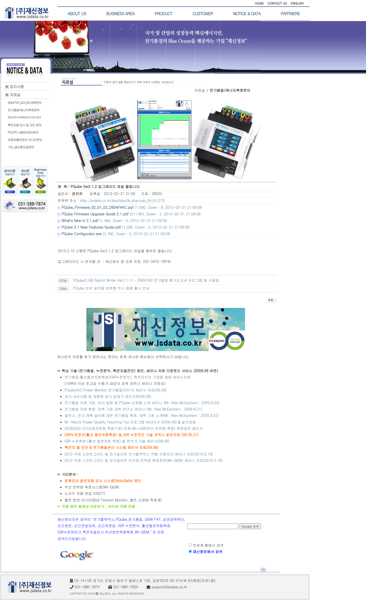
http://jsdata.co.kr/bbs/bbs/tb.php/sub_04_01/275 (122, 200)
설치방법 (189, 421)
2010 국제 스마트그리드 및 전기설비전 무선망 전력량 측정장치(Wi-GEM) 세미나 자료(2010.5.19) (144, 460)
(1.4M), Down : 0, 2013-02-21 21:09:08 (114, 220)
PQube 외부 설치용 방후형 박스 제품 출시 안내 (111, 288)
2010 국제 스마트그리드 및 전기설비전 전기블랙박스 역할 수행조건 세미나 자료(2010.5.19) (139, 453)
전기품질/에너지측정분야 (23, 110)
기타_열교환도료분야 (21, 147)
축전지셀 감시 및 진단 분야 (24, 125)
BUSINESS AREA (120, 14)
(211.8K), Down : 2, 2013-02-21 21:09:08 (131, 213)
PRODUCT (163, 14)
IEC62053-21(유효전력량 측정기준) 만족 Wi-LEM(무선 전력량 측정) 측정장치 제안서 (134, 428)
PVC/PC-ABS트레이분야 (23, 132)
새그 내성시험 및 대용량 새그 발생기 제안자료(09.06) (108, 396)
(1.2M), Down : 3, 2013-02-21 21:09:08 (125, 227)
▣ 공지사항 (14, 86)
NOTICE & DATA (247, 14)
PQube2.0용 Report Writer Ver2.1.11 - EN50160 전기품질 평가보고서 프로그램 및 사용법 (146, 280)
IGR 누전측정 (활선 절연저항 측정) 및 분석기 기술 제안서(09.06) (117, 441)
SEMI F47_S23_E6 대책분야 (24, 102)
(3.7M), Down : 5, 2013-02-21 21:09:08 (116, 233)
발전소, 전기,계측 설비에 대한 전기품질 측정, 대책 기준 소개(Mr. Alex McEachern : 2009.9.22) (142, 415)
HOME (259, 3)
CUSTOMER (202, 14)
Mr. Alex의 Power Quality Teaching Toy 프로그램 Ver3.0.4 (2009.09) (121, 421)
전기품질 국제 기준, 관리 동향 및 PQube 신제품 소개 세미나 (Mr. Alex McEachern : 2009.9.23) (142, 402)
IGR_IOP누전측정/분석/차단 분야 (24, 117)
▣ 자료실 (12, 94)
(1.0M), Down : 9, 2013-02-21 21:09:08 (132, 207)
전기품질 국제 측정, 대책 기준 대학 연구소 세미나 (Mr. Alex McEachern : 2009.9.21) (133, 409)
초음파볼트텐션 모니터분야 (25, 139)
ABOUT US (77, 14)
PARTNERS (290, 14)
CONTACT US (277, 3)
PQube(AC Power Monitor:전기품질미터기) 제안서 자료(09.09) (116, 389)
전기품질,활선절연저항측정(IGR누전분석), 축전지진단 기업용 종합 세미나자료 (128, 377)
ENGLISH (297, 3)
